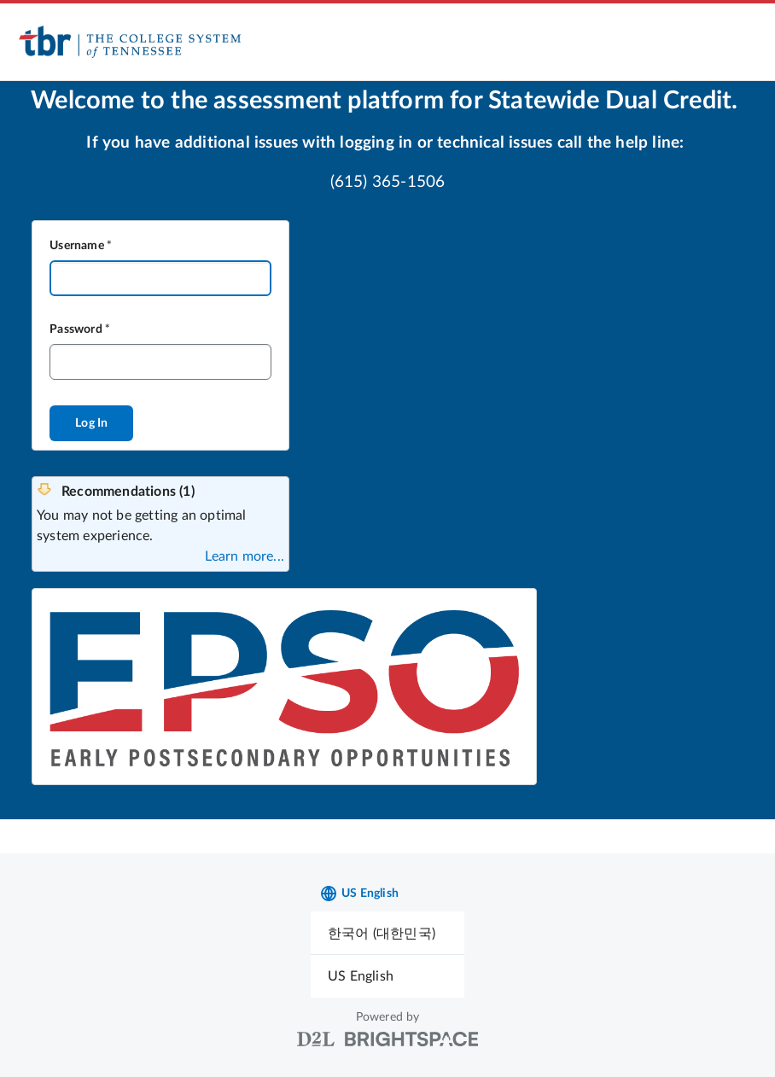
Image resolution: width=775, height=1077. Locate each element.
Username (77, 246)
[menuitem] (387, 933)
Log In (91, 423)
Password (76, 329)
